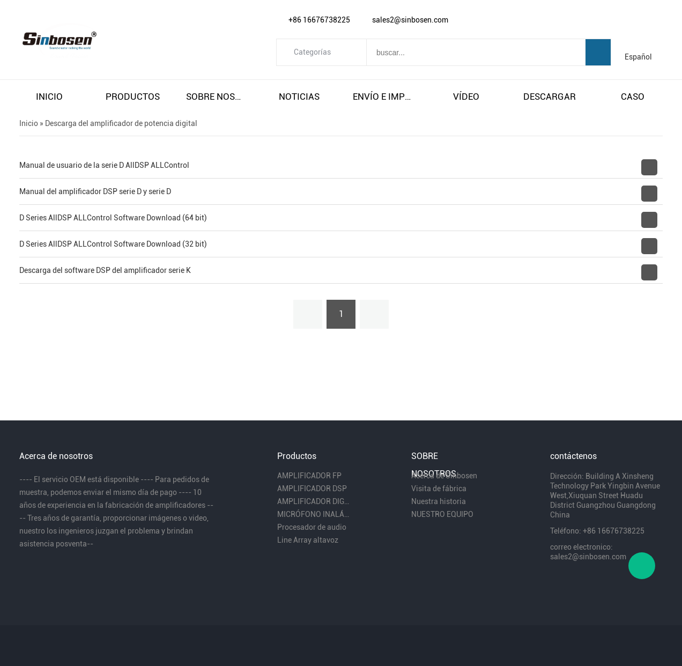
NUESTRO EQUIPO (442, 514)
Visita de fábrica (438, 488)
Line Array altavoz (307, 540)
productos (133, 96)
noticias (299, 96)
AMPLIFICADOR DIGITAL (313, 501)
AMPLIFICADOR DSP (312, 488)
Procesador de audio (311, 527)
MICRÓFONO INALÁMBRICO (313, 514)
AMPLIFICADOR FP (309, 475)
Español (638, 57)
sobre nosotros (216, 96)
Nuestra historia (438, 501)
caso (632, 96)
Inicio (28, 123)
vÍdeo (466, 96)
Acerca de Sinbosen (444, 475)
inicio (49, 96)
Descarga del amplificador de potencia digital (121, 123)
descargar (549, 96)
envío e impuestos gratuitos (383, 96)
